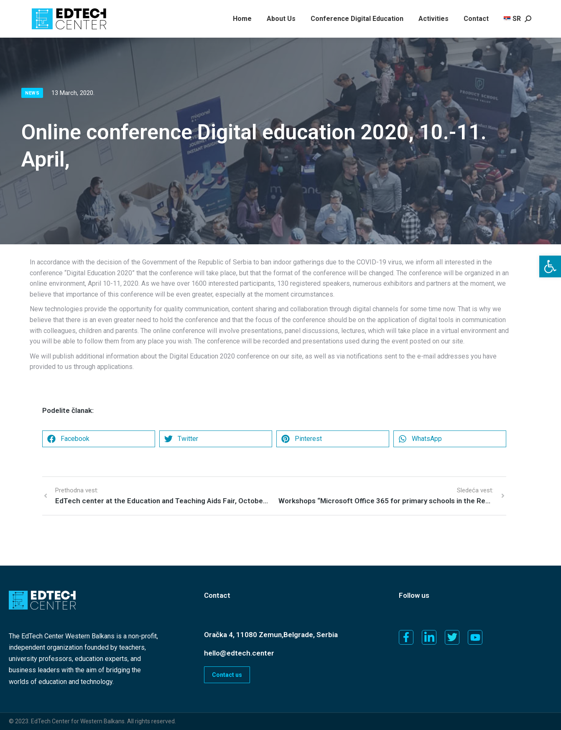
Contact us (227, 674)
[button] (550, 266)
